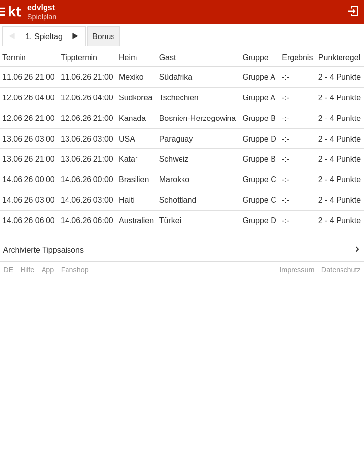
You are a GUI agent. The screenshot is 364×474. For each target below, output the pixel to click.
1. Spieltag (44, 36)
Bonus (103, 36)
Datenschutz (341, 270)
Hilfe (28, 270)
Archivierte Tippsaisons (43, 250)
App (48, 270)
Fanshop (75, 270)
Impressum (296, 270)
